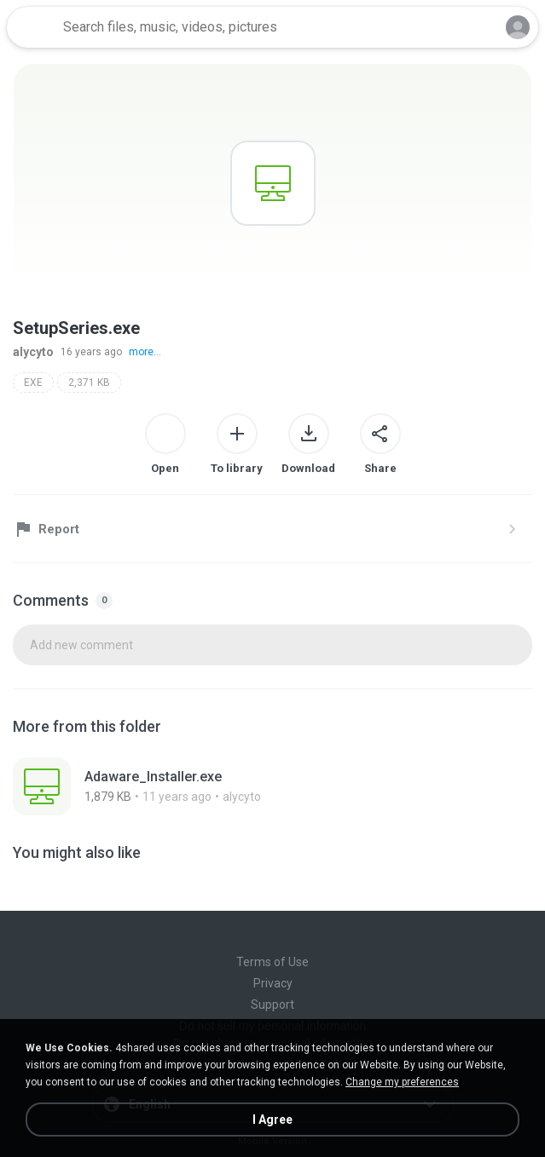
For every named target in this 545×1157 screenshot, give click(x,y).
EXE (33, 383)
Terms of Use (272, 962)
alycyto (33, 352)
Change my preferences (402, 1082)
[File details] (205, 786)
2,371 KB (89, 383)
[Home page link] (32, 27)
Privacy (273, 983)
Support (272, 1004)
